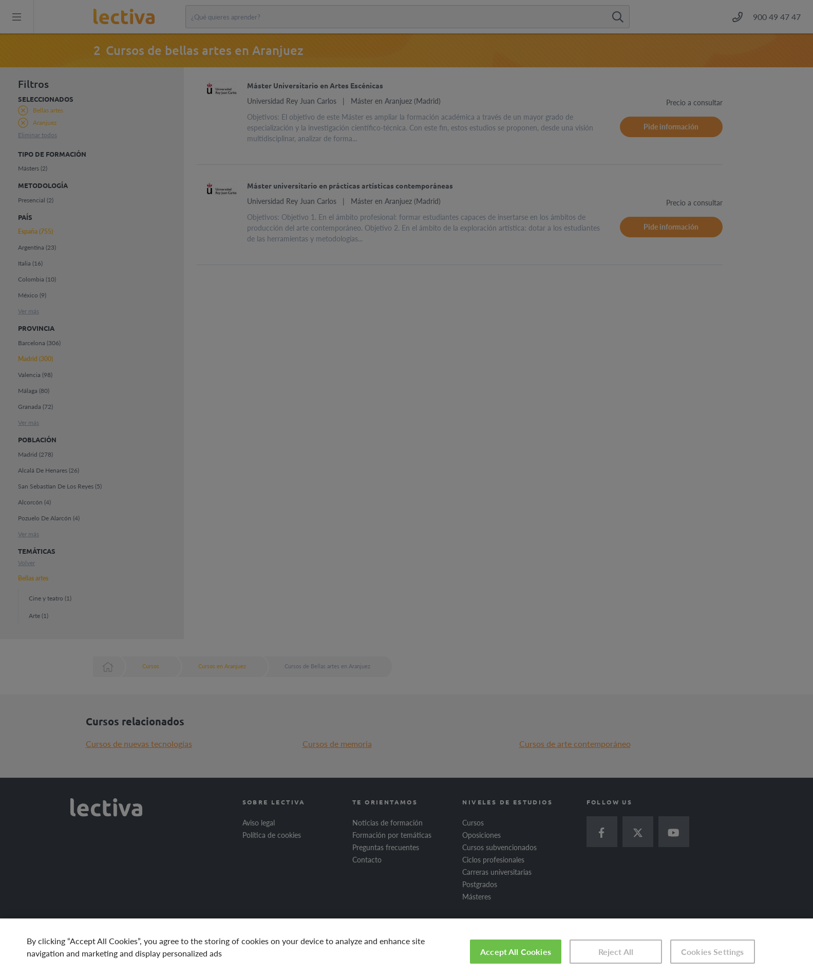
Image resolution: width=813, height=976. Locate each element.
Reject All (616, 951)
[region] (406, 947)
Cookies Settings (712, 951)
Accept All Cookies (515, 951)
